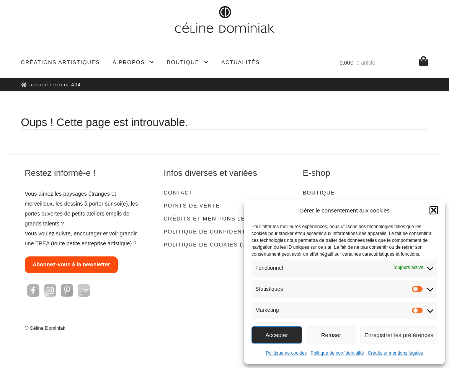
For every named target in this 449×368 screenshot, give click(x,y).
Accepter (276, 335)
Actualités (240, 62)
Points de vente (192, 206)
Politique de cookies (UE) (208, 245)
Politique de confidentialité (337, 353)
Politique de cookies (286, 353)
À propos (129, 62)
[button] (434, 210)
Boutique (183, 62)
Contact (178, 193)
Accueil (38, 85)
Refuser (331, 335)
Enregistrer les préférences (398, 335)
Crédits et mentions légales (395, 353)
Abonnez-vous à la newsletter (71, 264)
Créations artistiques (60, 62)
